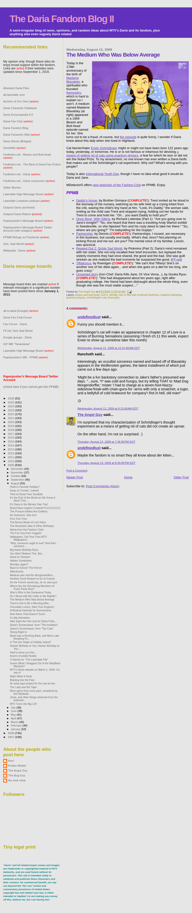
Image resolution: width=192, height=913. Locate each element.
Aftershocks (16, 571)
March (15, 722)
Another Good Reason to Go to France (32, 578)
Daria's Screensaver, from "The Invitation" (34, 624)
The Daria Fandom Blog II (62, 19)
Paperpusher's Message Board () (28, 220)
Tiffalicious (83, 263)
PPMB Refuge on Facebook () (26, 237)
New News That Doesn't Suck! (27, 614)
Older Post (181, 477)
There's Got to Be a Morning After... (30, 603)
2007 (11, 737)
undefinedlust (89, 317)
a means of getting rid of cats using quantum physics (122, 153)
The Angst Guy (87, 291)
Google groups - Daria (17, 337)
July (14, 707)
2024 (11, 406)
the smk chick (17, 780)
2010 (11, 461)
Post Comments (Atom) (102, 486)
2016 (11, 437)
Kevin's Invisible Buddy (23, 655)
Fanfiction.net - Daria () (21, 174)
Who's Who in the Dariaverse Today (30, 592)
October (16, 475)
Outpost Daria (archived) (19, 207)
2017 (11, 433)
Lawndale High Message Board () (28, 194)
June (14, 710)
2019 (11, 425)
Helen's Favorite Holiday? (24, 486)
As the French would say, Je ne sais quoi (33, 582)
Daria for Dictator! (20, 556)
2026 (11, 398)
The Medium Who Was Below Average (32, 599)
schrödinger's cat (96, 297)
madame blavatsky (171, 295)
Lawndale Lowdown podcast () (26, 200)
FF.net (176, 259)
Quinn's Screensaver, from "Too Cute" (32, 628)
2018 (11, 429)
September (18, 479)
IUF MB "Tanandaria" (16, 344)
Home (128, 477)
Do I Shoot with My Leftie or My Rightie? (33, 596)
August (15, 483)
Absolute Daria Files (16, 88)
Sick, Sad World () (18, 243)
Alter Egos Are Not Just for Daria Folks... (33, 621)
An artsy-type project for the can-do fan (32, 683)
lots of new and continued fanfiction (139, 295)
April (14, 718)
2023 (11, 410)
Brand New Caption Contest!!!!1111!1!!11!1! (35, 507)
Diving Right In (18, 631)
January (16, 729)
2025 (11, 402)
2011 (11, 457)
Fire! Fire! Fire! (18, 518)
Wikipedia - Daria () (19, 250)
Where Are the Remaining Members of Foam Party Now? (32, 587)
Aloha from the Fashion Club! (27, 529)
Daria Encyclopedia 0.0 (18, 114)
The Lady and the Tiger (23, 687)
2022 (11, 414)
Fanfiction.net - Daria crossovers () (29, 180)
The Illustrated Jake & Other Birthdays (32, 525)
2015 (11, 441)
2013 (11, 449)
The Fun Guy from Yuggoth (25, 533)
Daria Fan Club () (18, 121)
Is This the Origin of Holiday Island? (30, 642)
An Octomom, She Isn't (23, 515)
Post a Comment (76, 470)
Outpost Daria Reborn (17, 214)
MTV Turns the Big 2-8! (23, 703)
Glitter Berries (12, 187)
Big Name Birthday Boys (24, 549)
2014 (11, 445)
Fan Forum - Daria (15, 324)
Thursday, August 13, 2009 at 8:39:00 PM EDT (106, 462)
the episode (128, 137)
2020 (11, 422)
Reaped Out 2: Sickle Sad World (99, 248)
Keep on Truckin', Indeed (24, 490)
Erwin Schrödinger (104, 148)
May (14, 714)
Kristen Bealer (17, 765)
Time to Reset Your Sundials (26, 494)
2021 (11, 418)
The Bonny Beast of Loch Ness (28, 522)
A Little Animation (20, 617)
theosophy (73, 92)
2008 (11, 733)
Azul (11, 760)
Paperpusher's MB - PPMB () (25, 357)
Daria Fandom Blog (15, 127)
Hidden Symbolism (21, 560)
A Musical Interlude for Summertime (30, 610)
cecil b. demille (109, 295)
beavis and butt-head (87, 295)
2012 (11, 453)
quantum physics (76, 297)
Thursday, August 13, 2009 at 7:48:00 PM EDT (106, 441)
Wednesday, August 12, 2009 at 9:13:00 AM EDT (107, 408)
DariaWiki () (14, 147)
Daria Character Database (20, 108)
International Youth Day (102, 174)
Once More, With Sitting (93, 219)
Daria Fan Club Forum (17, 317)
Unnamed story (87, 274)
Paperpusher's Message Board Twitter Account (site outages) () (27, 229)
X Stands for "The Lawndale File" (29, 659)
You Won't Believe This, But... (27, 553)
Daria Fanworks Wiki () (21, 134)
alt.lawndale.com (14, 94)
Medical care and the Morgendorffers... (32, 575)
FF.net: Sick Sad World (18, 330)
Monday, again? (19, 564)
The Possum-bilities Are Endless (28, 511)
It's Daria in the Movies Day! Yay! (29, 504)
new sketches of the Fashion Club (117, 185)
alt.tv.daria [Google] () (20, 310)
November (17, 472)
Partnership (84, 234)
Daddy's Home (86, 200)
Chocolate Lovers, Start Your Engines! (32, 606)
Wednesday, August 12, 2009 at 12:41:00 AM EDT (108, 347)
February (17, 725)
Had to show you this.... (23, 652)
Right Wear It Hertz (21, 676)
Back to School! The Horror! (26, 567)
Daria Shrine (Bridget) (17, 141)
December (17, 468)
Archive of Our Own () (21, 101)
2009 (11, 465)
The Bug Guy (16, 775)
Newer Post (74, 477)
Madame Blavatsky (73, 79)
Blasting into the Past (22, 679)
